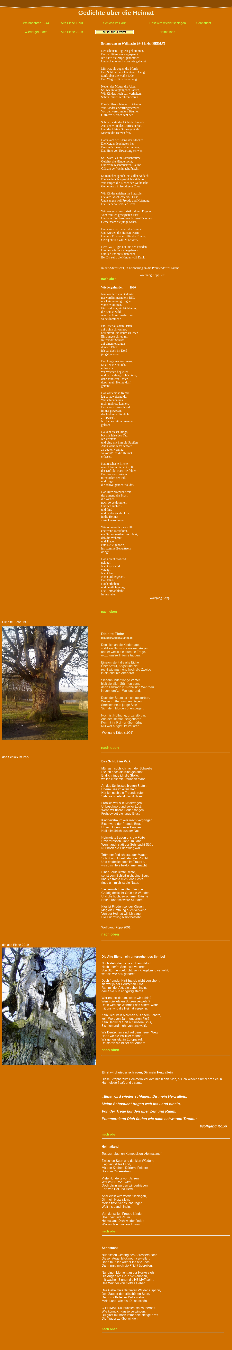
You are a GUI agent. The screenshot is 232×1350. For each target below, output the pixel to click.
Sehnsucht (203, 23)
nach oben (109, 611)
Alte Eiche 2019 (72, 32)
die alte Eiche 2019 (15, 945)
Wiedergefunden (35, 32)
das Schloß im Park (15, 757)
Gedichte (91, 12)
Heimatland (167, 32)
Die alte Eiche (12, 622)
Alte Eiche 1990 (72, 23)
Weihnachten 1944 (36, 23)
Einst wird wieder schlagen (167, 23)
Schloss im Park (114, 23)
